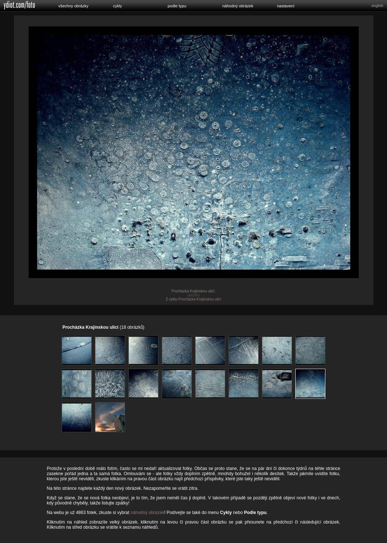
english (377, 6)
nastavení (286, 6)
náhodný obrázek (237, 6)
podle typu (177, 6)
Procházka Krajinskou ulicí (199, 299)
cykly (117, 6)
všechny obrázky (73, 6)
